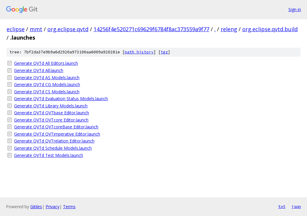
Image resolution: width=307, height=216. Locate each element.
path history (139, 52)
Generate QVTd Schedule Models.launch (53, 148)
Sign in (294, 9)
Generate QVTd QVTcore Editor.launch (51, 120)
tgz (164, 52)
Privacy (52, 206)
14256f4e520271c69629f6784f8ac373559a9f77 (151, 29)
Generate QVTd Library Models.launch (51, 106)
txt (281, 206)
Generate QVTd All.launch (38, 70)
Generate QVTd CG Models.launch (47, 84)
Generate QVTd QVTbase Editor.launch (51, 113)
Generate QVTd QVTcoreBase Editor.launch (56, 127)
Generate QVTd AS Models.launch (46, 77)
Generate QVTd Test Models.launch (48, 155)
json (296, 206)
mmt (36, 29)
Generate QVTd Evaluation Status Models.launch (61, 98)
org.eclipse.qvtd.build (270, 29)
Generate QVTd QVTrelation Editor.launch (54, 141)
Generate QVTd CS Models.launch (46, 91)
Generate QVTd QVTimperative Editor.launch (57, 134)
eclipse (16, 29)
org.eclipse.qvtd (67, 29)
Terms (69, 206)
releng (229, 29)
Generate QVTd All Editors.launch (46, 63)
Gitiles (36, 206)
